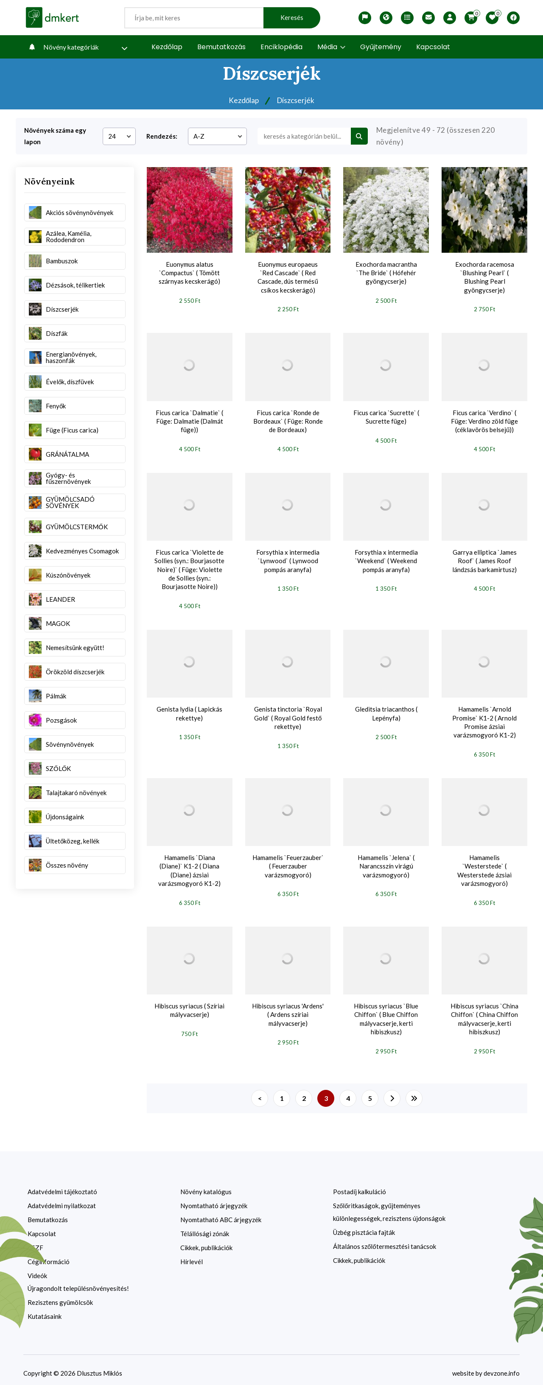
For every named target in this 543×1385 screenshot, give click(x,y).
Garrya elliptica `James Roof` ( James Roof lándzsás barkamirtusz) (485, 558)
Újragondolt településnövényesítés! (78, 1281)
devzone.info (501, 1366)
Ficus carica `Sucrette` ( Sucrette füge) (386, 416)
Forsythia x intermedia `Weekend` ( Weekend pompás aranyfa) (386, 558)
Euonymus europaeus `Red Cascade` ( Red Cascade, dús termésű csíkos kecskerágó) (288, 276)
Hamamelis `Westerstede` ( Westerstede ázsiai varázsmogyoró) (484, 865)
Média (331, 47)
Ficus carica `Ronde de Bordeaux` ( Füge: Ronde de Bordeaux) (288, 420)
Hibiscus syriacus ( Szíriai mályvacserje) (189, 1005)
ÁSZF (35, 1241)
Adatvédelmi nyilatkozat (62, 1199)
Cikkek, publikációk (206, 1241)
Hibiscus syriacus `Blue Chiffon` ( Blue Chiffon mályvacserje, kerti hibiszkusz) (386, 1013)
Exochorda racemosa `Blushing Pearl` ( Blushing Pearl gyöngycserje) (484, 276)
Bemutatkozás (221, 47)
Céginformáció (49, 1255)
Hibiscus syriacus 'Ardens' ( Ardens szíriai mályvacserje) (288, 1009)
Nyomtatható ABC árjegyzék (220, 1213)
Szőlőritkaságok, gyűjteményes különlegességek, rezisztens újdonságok (389, 1205)
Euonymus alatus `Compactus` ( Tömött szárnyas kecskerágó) (189, 272)
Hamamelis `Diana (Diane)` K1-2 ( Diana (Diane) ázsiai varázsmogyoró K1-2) (189, 865)
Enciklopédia (281, 47)
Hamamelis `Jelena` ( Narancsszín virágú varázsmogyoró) (386, 861)
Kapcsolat (433, 47)
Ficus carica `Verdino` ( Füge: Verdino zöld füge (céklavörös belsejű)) (484, 420)
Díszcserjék (296, 100)
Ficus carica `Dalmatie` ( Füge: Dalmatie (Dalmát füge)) (189, 420)
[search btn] (359, 136)
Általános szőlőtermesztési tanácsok (384, 1239)
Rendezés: (161, 136)
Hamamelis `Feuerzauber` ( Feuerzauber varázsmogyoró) (288, 861)
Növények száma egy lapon (55, 135)
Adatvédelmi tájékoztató (62, 1185)
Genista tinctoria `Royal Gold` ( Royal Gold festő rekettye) (288, 714)
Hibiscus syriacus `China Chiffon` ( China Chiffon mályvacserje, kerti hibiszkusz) (484, 1013)
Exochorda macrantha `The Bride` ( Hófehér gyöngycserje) (386, 272)
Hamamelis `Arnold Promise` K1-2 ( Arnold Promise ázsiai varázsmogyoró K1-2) (484, 718)
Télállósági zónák (204, 1227)
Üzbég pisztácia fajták (364, 1225)
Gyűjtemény (380, 47)
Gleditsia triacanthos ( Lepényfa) (386, 710)
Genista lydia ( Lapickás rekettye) (189, 710)
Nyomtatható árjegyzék (213, 1199)
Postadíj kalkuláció (359, 1185)
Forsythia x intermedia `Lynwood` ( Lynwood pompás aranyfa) (287, 558)
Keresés (291, 17)
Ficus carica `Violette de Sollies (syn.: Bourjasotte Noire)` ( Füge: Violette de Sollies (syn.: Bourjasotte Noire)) (189, 567)
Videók (37, 1269)
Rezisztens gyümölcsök (60, 1295)
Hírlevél (191, 1255)
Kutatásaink (45, 1309)
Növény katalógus (206, 1185)
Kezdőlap (166, 47)
